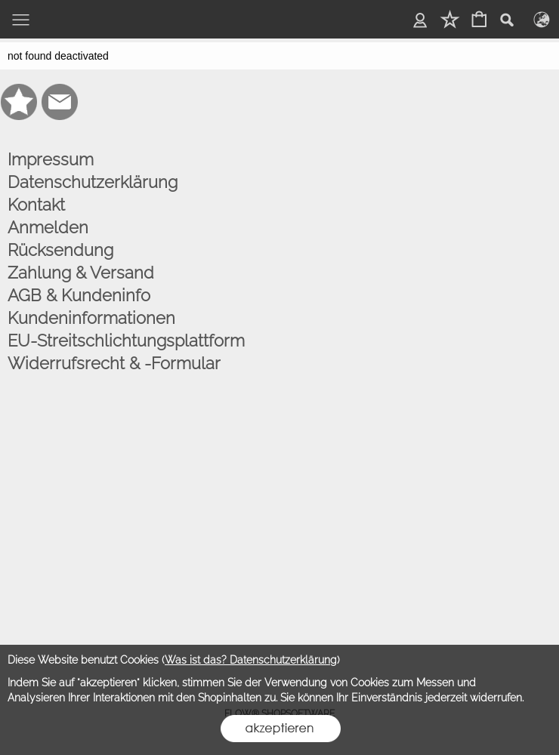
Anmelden (48, 227)
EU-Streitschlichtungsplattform (126, 340)
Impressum (51, 159)
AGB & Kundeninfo (79, 295)
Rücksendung (60, 250)
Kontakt (36, 204)
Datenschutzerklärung (93, 182)
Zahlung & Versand (81, 272)
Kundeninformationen (91, 318)
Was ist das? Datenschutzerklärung (251, 660)
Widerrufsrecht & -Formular (114, 363)
